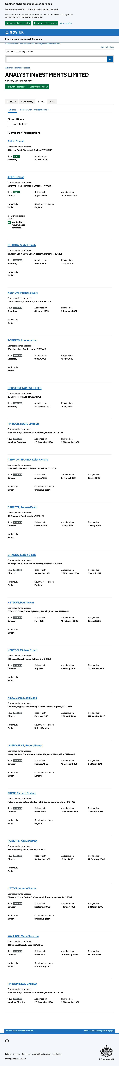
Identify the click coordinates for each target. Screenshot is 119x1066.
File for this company (38, 86)
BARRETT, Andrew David (22, 507)
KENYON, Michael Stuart (23, 292)
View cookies (66, 23)
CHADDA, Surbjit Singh (22, 245)
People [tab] (41, 101)
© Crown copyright (106, 1059)
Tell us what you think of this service (19, 1031)
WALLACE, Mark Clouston (23, 936)
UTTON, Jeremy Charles (22, 888)
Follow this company (15, 86)
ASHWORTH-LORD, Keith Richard (28, 459)
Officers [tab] (12, 109)
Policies (8, 1054)
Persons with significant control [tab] (34, 109)
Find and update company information (23, 39)
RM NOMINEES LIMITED (22, 983)
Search (110, 59)
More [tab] (52, 101)
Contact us (26, 1054)
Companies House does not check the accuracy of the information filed (32, 44)
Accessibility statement (41, 1054)
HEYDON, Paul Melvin (21, 602)
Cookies (16, 1054)
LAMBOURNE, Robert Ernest (25, 745)
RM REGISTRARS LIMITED (23, 423)
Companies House (18, 1059)
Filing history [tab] (27, 101)
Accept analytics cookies (18, 23)
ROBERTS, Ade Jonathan (22, 340)
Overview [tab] (11, 101)
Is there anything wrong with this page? (99, 1031)
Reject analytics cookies (45, 23)
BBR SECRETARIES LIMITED (25, 388)
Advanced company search (17, 67)
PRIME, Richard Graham (22, 793)
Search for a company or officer (19, 51)
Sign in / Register (107, 47)
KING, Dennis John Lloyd (22, 697)
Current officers (18, 124)
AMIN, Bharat (16, 141)
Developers (56, 1054)
